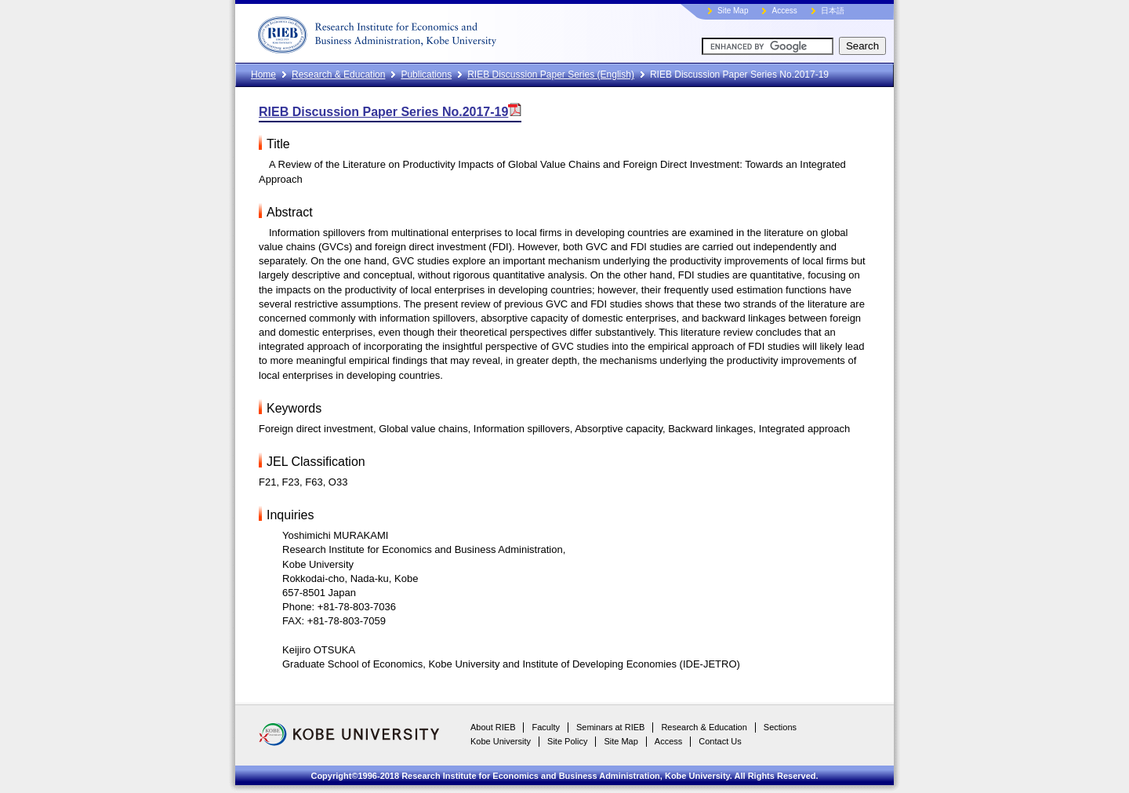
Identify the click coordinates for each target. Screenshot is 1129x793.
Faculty (545, 727)
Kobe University (500, 741)
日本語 (832, 10)
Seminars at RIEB (610, 727)
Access (784, 10)
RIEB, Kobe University (435, 31)
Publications (426, 74)
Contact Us (720, 741)
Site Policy (567, 741)
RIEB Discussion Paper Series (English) (550, 74)
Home (263, 74)
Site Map (732, 10)
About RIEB (492, 727)
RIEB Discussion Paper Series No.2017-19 (390, 111)
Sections (780, 727)
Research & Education (338, 74)
